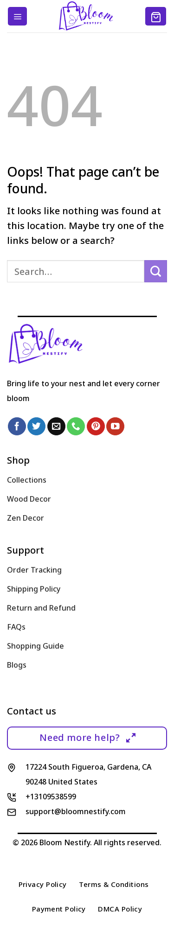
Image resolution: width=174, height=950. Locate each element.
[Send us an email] (56, 426)
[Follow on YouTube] (115, 426)
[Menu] (17, 16)
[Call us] (76, 426)
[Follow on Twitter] (36, 426)
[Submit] (155, 271)
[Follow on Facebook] (17, 426)
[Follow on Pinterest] (96, 426)
